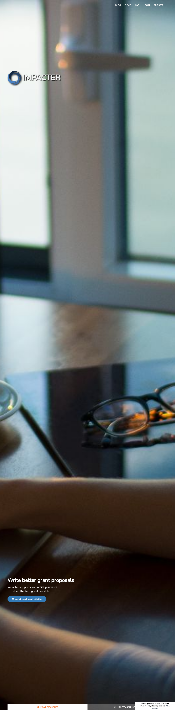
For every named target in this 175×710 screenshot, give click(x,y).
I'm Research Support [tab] (127, 707)
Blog (118, 5)
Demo (128, 5)
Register (158, 5)
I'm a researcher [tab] (47, 707)
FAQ (137, 5)
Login (147, 5)
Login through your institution (27, 599)
